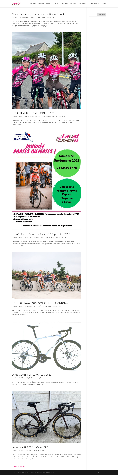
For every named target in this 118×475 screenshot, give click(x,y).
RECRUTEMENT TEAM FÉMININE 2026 (33, 113)
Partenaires (82, 4)
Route (53, 17)
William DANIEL (18, 116)
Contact (103, 4)
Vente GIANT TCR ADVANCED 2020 (31, 374)
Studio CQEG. (50, 472)
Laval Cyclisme (46, 17)
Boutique (73, 4)
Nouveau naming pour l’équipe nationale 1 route (38, 14)
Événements (53, 237)
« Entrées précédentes (18, 467)
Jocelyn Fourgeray (19, 17)
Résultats (65, 4)
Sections (41, 4)
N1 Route (49, 4)
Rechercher (101, 15)
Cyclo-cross (44, 116)
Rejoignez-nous (94, 4)
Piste (59, 116)
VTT (67, 116)
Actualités (33, 4)
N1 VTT (57, 4)
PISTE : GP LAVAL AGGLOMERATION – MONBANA (40, 303)
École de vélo (44, 237)
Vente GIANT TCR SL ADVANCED (30, 447)
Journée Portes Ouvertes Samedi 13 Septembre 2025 (41, 234)
